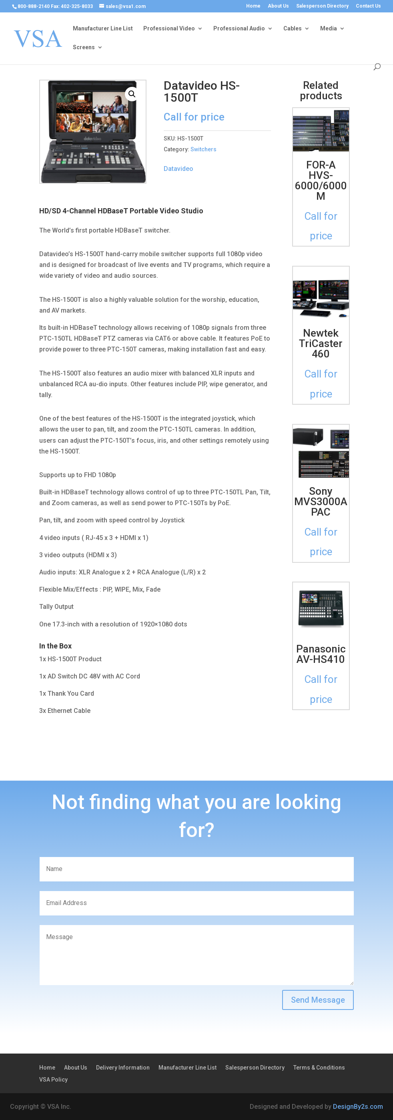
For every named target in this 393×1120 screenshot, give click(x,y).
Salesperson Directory (322, 6)
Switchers (203, 149)
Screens (84, 47)
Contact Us (368, 6)
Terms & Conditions (319, 1068)
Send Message (318, 1000)
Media (328, 29)
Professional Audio (239, 29)
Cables (292, 29)
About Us (278, 6)
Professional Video (169, 29)
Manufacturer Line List (103, 29)
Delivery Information (123, 1068)
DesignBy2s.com (358, 1106)
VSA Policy (53, 1080)
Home (253, 6)
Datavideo (178, 169)
